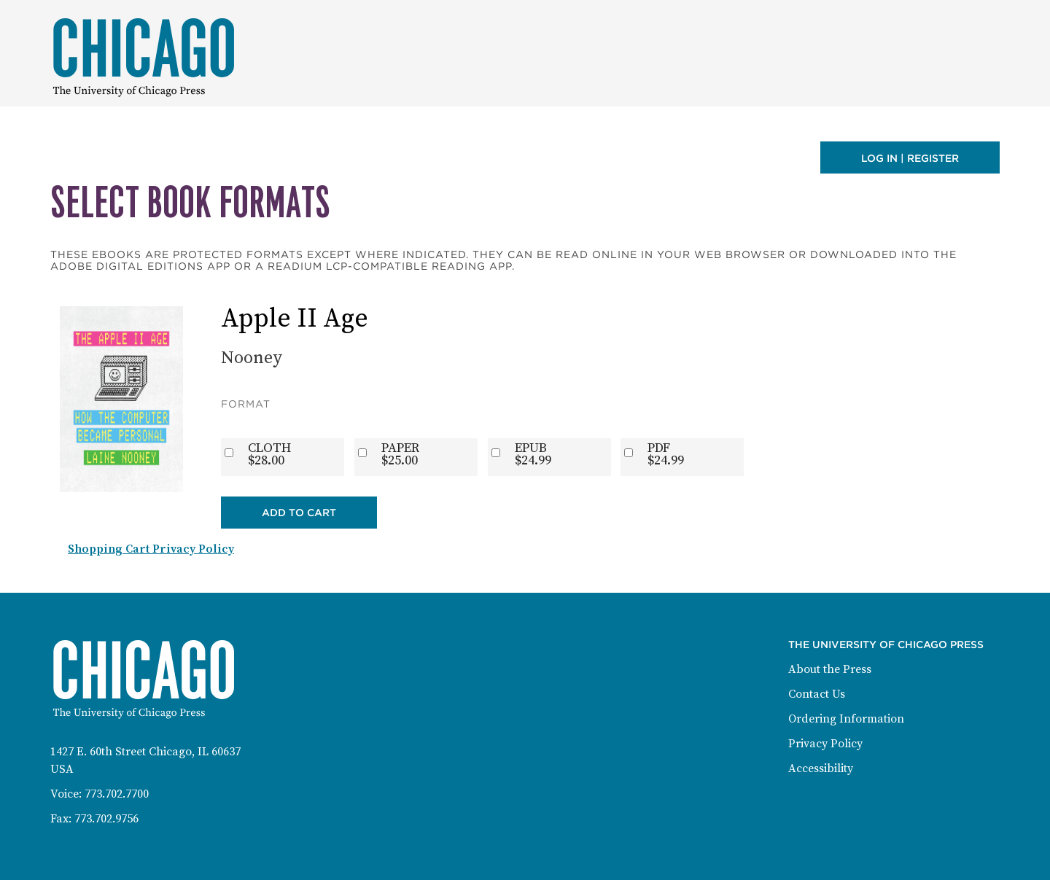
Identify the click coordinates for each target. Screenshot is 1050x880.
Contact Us (816, 694)
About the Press (829, 669)
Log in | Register (910, 158)
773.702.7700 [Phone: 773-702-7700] (117, 794)
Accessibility (820, 768)
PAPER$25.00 (400, 454)
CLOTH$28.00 (269, 454)
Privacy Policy (825, 743)
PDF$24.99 (666, 454)
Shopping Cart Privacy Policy (151, 549)
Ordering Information (846, 719)
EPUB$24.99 (533, 454)
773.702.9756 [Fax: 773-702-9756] (106, 818)
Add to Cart (299, 512)
